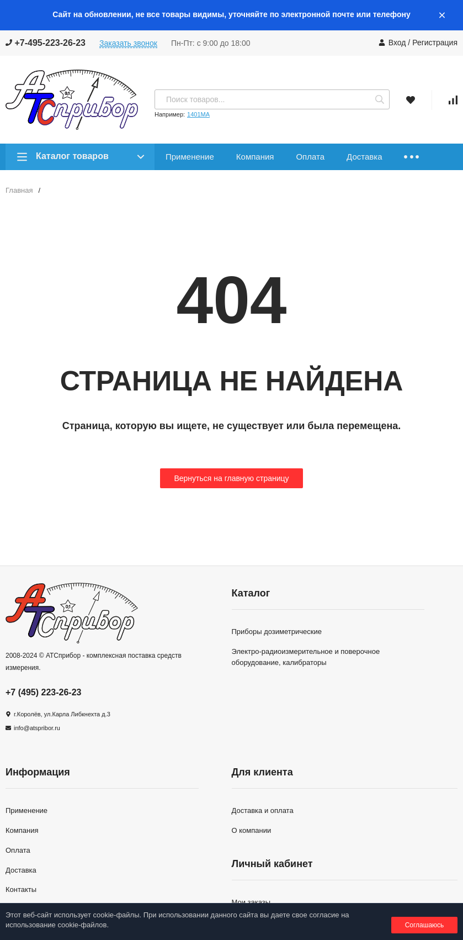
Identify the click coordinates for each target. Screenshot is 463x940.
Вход (397, 42)
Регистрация (434, 42)
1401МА (198, 114)
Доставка (364, 156)
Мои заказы (251, 902)
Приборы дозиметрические (277, 631)
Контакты (21, 889)
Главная (19, 190)
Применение (190, 156)
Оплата (310, 156)
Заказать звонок (128, 43)
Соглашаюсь (424, 925)
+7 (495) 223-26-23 (43, 692)
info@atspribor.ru (37, 728)
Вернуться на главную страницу (231, 478)
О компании (252, 830)
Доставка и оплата (263, 810)
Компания (255, 156)
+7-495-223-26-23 (46, 42)
